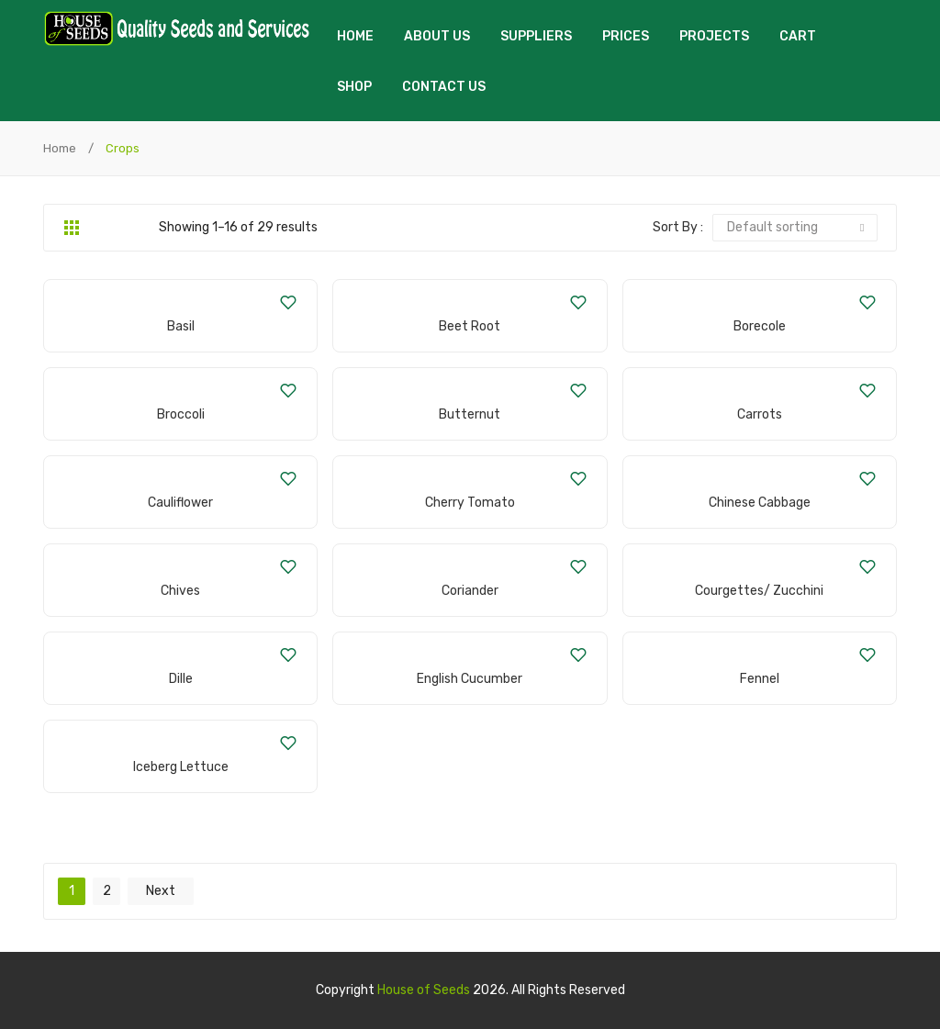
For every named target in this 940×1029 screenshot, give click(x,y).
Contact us (444, 87)
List (99, 227)
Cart (797, 36)
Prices (625, 36)
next (160, 891)
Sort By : (678, 227)
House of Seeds (423, 990)
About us (437, 36)
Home (355, 36)
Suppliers (536, 36)
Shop (354, 87)
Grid (71, 227)
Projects (714, 36)
